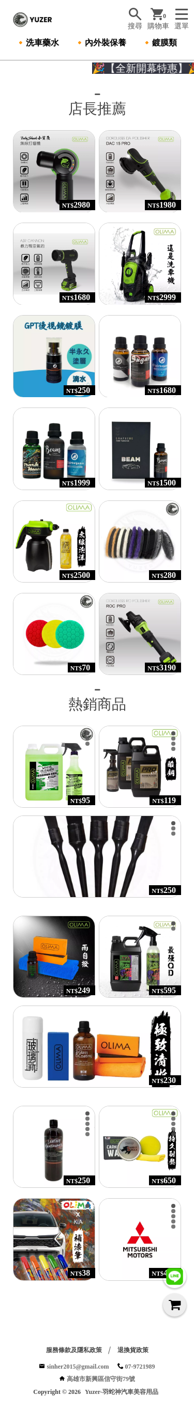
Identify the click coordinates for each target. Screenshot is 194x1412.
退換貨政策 (132, 1351)
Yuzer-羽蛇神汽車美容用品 (121, 1393)
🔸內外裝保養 (100, 42)
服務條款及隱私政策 (74, 1351)
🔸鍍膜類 (159, 42)
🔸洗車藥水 (37, 42)
